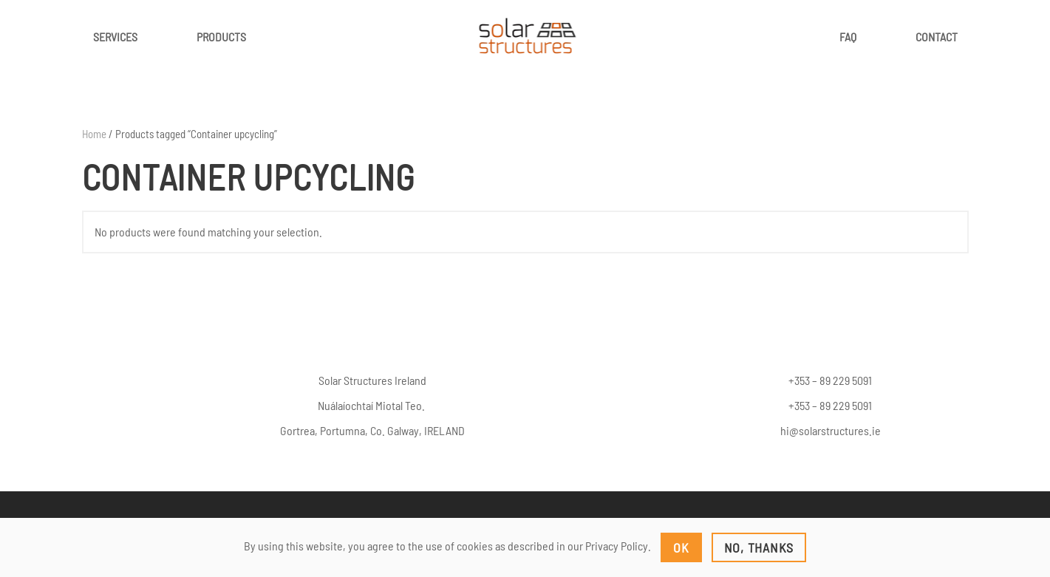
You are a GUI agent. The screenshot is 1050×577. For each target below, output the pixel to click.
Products (221, 37)
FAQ (847, 37)
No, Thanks (759, 547)
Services (115, 37)
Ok (681, 547)
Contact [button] (937, 37)
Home (94, 133)
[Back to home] (525, 37)
